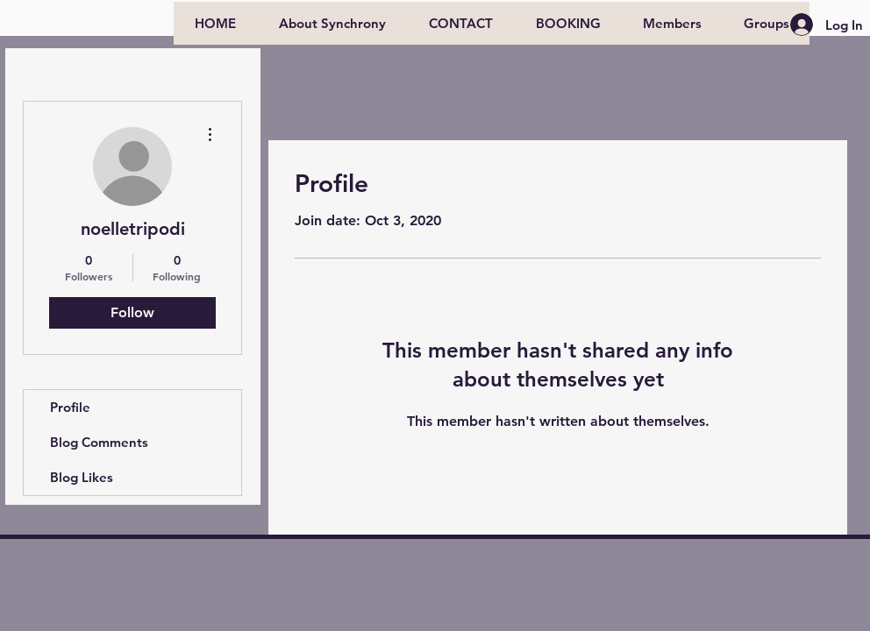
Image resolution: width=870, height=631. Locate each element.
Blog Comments (99, 442)
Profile (70, 407)
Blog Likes (81, 477)
